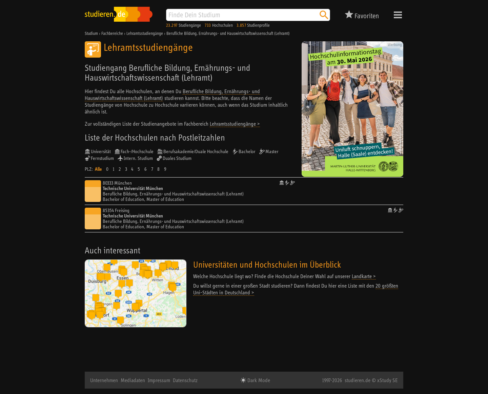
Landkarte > (364, 276)
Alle (98, 169)
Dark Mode (258, 380)
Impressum (159, 380)
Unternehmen (104, 380)
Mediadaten (133, 380)
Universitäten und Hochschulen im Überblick (267, 264)
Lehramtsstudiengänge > (235, 124)
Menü (397, 14)
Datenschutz (185, 380)
